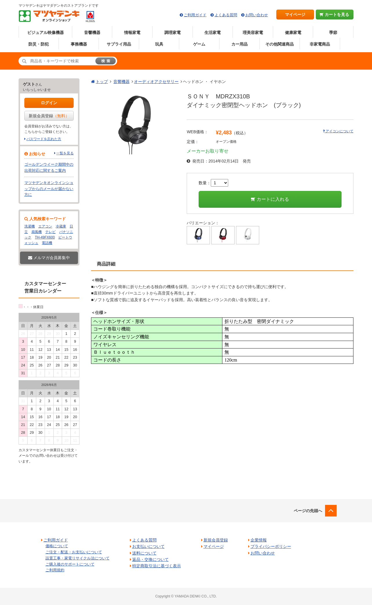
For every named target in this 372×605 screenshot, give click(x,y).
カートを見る (334, 14)
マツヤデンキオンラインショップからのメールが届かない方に (48, 188)
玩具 (159, 44)
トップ (102, 81)
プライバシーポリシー (271, 546)
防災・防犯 (38, 44)
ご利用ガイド (195, 15)
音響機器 (92, 32)
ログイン (49, 102)
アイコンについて (338, 131)
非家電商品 (320, 44)
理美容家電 (253, 32)
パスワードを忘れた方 (43, 139)
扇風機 (36, 232)
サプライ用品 (119, 44)
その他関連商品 (279, 44)
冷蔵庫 (61, 226)
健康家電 (293, 32)
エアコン (45, 226)
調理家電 (172, 32)
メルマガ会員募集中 (49, 257)
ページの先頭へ (308, 510)
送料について (144, 553)
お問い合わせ (256, 15)
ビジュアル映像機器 (45, 32)
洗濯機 (29, 226)
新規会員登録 (49, 115)
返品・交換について (150, 559)
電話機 (47, 243)
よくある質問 (226, 15)
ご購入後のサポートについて (70, 564)
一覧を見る (65, 153)
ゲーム (199, 44)
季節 (333, 32)
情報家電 (132, 32)
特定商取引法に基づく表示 (156, 566)
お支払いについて (148, 546)
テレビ (50, 232)
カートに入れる (270, 199)
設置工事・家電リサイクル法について (78, 558)
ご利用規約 (55, 570)
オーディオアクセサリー (156, 81)
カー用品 (239, 44)
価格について (57, 546)
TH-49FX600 (45, 237)
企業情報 (259, 540)
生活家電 (212, 32)
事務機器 (79, 44)
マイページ (295, 14)
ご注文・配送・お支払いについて (74, 552)
